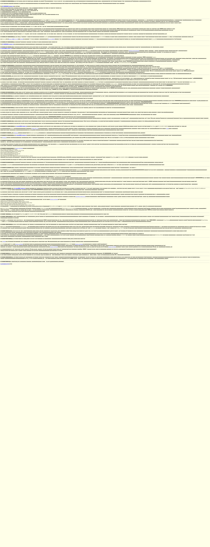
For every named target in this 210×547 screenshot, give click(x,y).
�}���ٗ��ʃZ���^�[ (8, 6)
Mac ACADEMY (51, 39)
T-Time (167, 128)
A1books (4, 241)
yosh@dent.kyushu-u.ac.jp (80, 196)
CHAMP (22, 39)
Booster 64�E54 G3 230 (13, 39)
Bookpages (16, 132)
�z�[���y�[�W (5, 263)
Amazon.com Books (19, 148)
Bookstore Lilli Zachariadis (134, 50)
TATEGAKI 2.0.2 (35, 128)
